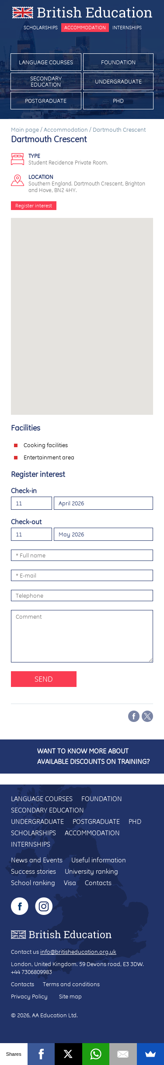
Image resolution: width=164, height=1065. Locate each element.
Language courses (46, 62)
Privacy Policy (29, 996)
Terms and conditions (71, 984)
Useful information (98, 860)
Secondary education (46, 81)
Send (44, 678)
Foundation (118, 62)
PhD (118, 100)
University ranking (91, 871)
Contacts (98, 883)
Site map (70, 996)
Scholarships (41, 28)
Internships (127, 28)
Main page (25, 129)
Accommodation (85, 28)
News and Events (37, 860)
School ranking (33, 883)
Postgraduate (45, 100)
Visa (70, 883)
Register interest (33, 206)
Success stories (33, 871)
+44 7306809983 (31, 971)
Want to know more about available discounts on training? (93, 756)
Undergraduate (118, 81)
